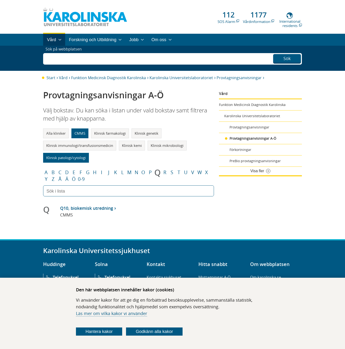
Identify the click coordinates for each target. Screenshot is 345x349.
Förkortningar (240, 149)
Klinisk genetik (146, 133)
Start (50, 77)
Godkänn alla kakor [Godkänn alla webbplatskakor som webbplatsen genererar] (154, 331)
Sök (287, 58)
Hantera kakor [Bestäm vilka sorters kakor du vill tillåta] (99, 331)
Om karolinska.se (265, 277)
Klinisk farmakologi (110, 133)
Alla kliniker (56, 133)
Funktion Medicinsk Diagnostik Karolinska (108, 77)
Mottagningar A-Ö (214, 277)
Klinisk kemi (132, 145)
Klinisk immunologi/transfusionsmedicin (79, 145)
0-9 (81, 179)
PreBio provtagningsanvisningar (255, 161)
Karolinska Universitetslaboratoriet (181, 77)
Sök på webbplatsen (66, 58)
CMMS (80, 133)
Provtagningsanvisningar (239, 77)
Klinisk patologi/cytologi (66, 157)
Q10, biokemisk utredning (86, 208)
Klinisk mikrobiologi (167, 145)
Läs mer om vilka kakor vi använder (111, 313)
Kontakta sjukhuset (164, 277)
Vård (63, 77)
